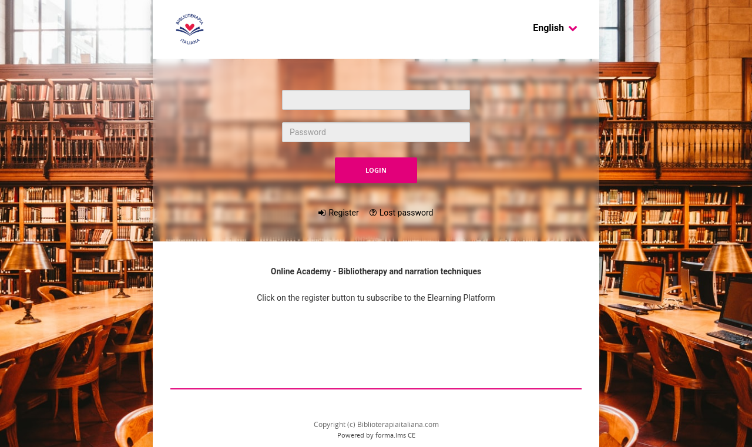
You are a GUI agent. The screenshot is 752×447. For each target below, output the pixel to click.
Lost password (407, 212)
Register (343, 212)
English (555, 27)
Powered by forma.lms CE (376, 435)
